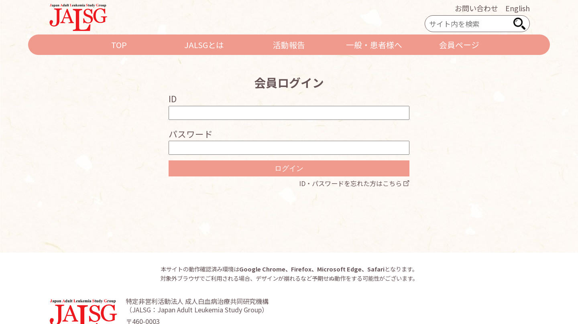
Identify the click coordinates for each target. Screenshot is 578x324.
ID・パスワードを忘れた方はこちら (350, 183)
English (517, 8)
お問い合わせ (476, 8)
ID (173, 98)
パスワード (191, 134)
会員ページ (459, 45)
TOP (119, 45)
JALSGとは (204, 45)
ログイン (289, 168)
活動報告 (289, 45)
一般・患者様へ (374, 45)
